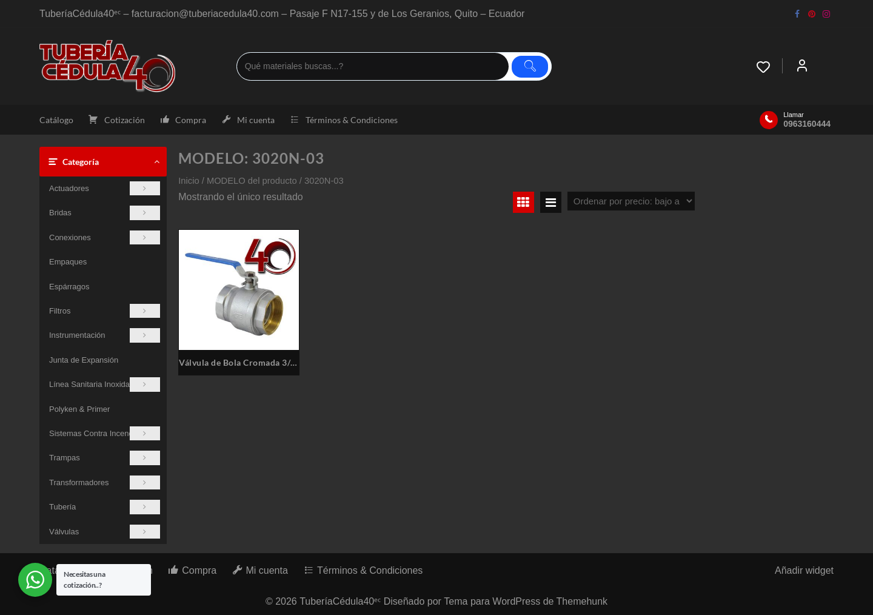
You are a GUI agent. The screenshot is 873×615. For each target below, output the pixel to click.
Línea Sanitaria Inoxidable (104, 384)
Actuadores (104, 188)
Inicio (188, 181)
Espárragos (69, 286)
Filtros (104, 311)
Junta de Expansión (83, 360)
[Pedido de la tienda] (631, 201)
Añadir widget (804, 570)
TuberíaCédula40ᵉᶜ (340, 601)
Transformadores (104, 482)
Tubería (104, 507)
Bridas (104, 213)
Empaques (68, 261)
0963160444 (807, 124)
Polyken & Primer (79, 409)
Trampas (104, 458)
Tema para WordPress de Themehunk (525, 601)
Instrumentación (104, 335)
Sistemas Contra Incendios (104, 433)
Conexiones (104, 237)
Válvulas (104, 532)
